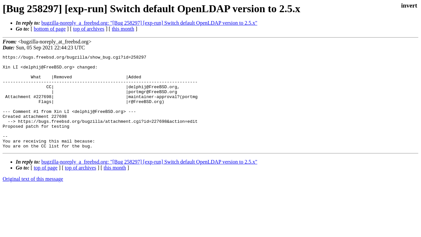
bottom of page (50, 29)
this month (123, 29)
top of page (46, 186)
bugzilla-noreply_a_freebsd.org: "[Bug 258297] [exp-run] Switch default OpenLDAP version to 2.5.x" (149, 23)
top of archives (88, 29)
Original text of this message (33, 197)
